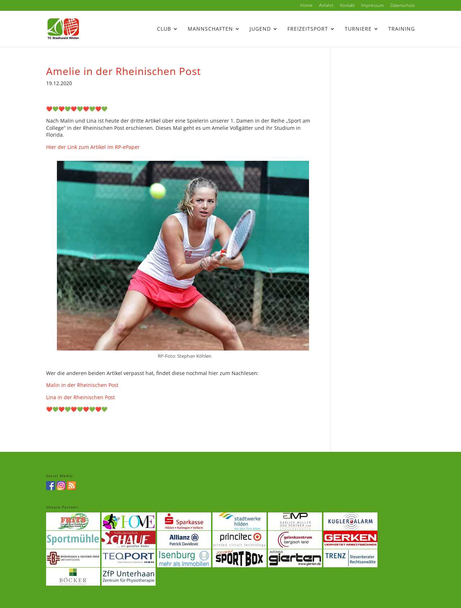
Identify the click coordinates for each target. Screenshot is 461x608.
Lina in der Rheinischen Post (80, 397)
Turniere (358, 29)
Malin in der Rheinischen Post (82, 385)
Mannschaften (210, 29)
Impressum (372, 5)
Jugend (260, 29)
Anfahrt (326, 5)
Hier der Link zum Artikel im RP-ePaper (93, 147)
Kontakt (347, 5)
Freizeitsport (307, 29)
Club (164, 29)
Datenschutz (402, 5)
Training (401, 29)
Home (306, 5)
